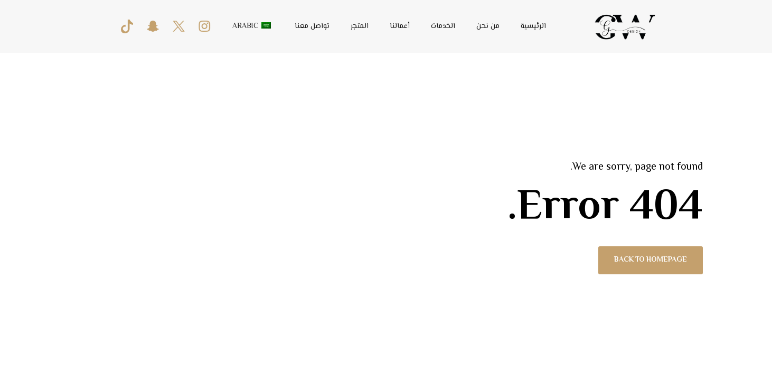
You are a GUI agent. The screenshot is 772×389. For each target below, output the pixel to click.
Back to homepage (650, 260)
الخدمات (443, 26)
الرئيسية (533, 26)
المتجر (360, 26)
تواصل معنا (312, 26)
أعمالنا (400, 26)
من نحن (488, 26)
